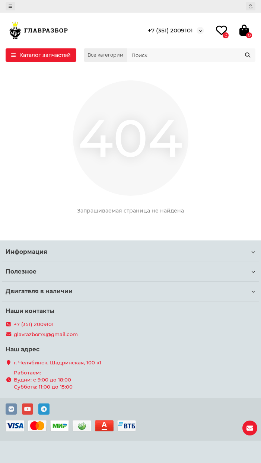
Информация (130, 251)
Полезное (130, 271)
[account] (250, 6)
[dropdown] (10, 6)
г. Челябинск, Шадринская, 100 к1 (57, 362)
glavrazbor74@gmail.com (46, 334)
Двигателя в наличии (130, 291)
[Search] (191, 55)
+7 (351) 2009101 (170, 30)
